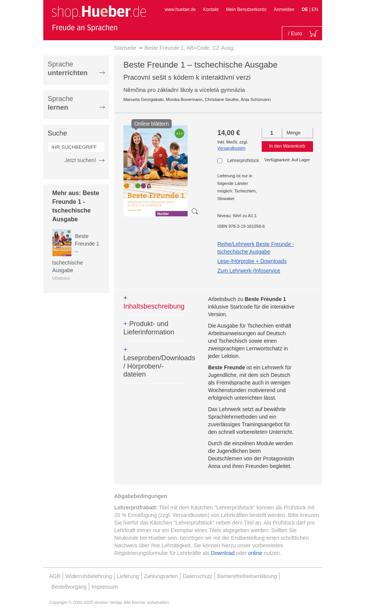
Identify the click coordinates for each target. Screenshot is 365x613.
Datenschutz (197, 576)
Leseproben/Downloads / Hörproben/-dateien (154, 362)
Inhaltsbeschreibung (154, 302)
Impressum (105, 587)
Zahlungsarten (161, 576)
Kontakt (211, 9)
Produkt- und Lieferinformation (148, 328)
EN (315, 9)
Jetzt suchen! (80, 160)
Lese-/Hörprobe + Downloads (252, 261)
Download (222, 553)
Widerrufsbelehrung (88, 576)
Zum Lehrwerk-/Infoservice (248, 271)
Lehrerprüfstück (242, 160)
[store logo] (98, 18)
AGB (55, 576)
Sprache (68, 68)
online (255, 553)
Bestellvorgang (69, 587)
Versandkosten (231, 148)
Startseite (125, 48)
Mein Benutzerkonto (246, 9)
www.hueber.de (180, 9)
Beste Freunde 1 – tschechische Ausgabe (76, 253)
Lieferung (128, 576)
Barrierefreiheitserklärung (247, 576)
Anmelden (284, 9)
